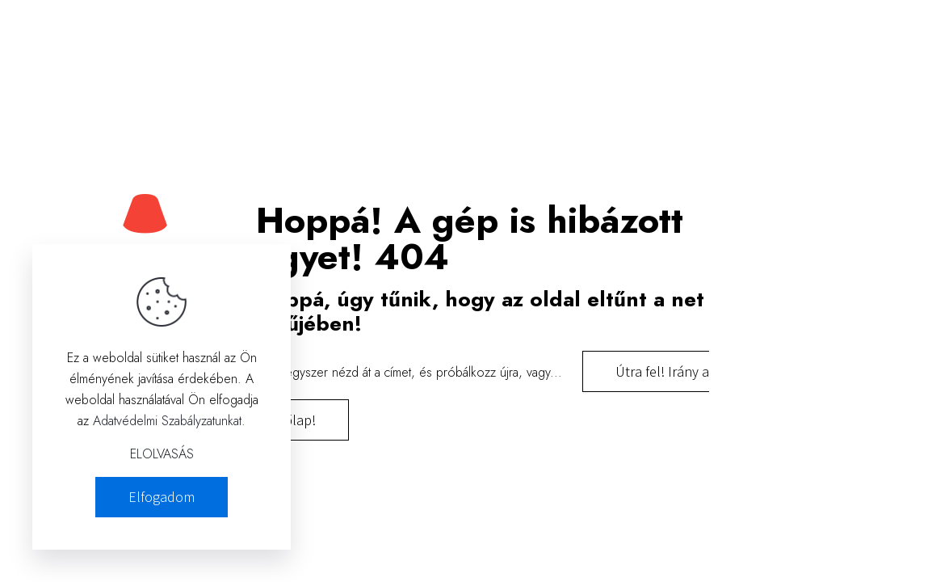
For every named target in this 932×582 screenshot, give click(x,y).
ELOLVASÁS (162, 454)
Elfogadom (161, 496)
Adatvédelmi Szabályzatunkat (167, 420)
